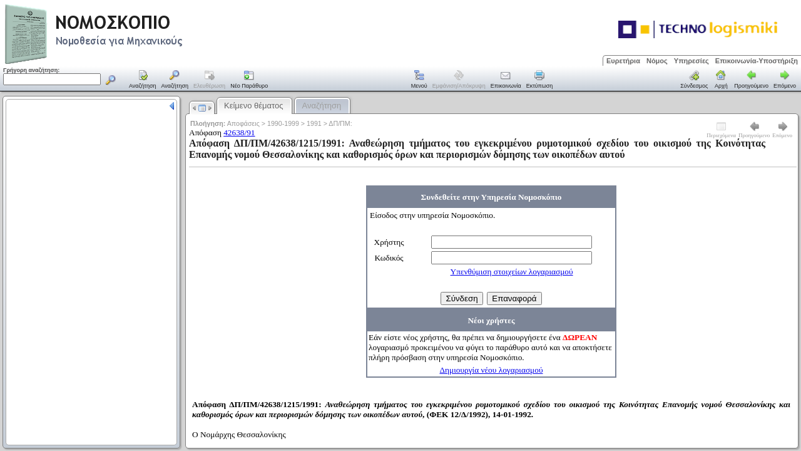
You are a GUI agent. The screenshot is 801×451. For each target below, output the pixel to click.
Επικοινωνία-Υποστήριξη (756, 61)
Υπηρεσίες (691, 61)
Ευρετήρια (623, 61)
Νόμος (657, 61)
